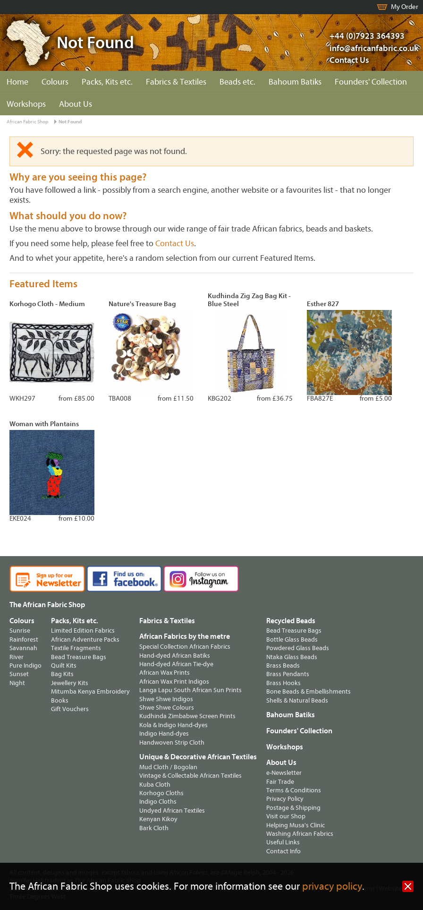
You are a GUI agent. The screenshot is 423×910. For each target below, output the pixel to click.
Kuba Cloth (154, 785)
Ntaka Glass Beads (291, 657)
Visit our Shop (285, 816)
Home (17, 82)
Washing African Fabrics (299, 834)
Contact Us (349, 60)
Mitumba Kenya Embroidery (90, 691)
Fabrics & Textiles (176, 82)
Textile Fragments (76, 648)
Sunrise (19, 631)
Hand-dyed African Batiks (174, 656)
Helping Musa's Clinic (295, 825)
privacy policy (332, 887)
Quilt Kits (63, 665)
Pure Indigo (25, 665)
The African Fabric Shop (47, 605)
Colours (55, 82)
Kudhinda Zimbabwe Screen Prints (187, 716)
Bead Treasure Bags (78, 657)
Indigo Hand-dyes (164, 734)
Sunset (19, 674)
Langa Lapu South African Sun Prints (190, 690)
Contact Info (283, 851)
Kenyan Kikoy (158, 819)
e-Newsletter (284, 773)
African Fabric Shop (27, 122)
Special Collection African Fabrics (184, 647)
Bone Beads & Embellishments (308, 691)
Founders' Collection (371, 82)
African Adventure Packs (85, 639)
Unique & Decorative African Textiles (198, 757)
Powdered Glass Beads (297, 648)
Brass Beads (283, 665)
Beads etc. (237, 82)
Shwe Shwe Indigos (166, 699)
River (16, 657)
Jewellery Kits (69, 683)
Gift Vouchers (70, 709)
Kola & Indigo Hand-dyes (173, 725)
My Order (404, 7)
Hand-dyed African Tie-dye (176, 664)
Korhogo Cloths (161, 793)
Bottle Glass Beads (292, 639)
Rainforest (23, 639)
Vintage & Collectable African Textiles (190, 776)
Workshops (26, 104)
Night (17, 683)
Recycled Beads (290, 621)
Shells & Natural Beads (297, 700)
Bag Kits (62, 674)
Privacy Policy (285, 799)
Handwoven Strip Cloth (171, 742)
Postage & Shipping (293, 808)
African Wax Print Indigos (174, 682)
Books (59, 700)
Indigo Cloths (158, 802)
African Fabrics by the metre (184, 636)
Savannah (23, 648)
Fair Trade (280, 782)
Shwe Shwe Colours (166, 708)
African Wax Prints (164, 673)
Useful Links (283, 842)
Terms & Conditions (293, 790)
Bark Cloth (154, 828)
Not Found (70, 122)
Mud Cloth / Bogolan (168, 767)
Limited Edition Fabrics (83, 631)
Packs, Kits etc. (107, 82)
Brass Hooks (283, 683)
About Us (75, 104)
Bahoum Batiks (295, 82)
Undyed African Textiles (172, 811)
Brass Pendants (287, 674)
